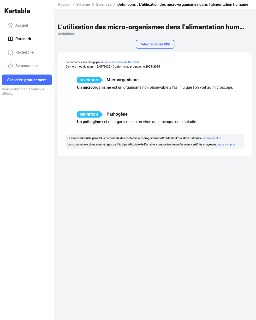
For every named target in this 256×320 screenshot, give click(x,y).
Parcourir (19, 39)
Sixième (83, 4)
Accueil (18, 25)
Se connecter (23, 66)
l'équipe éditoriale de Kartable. (120, 62)
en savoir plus (212, 138)
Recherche (21, 52)
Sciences (104, 4)
